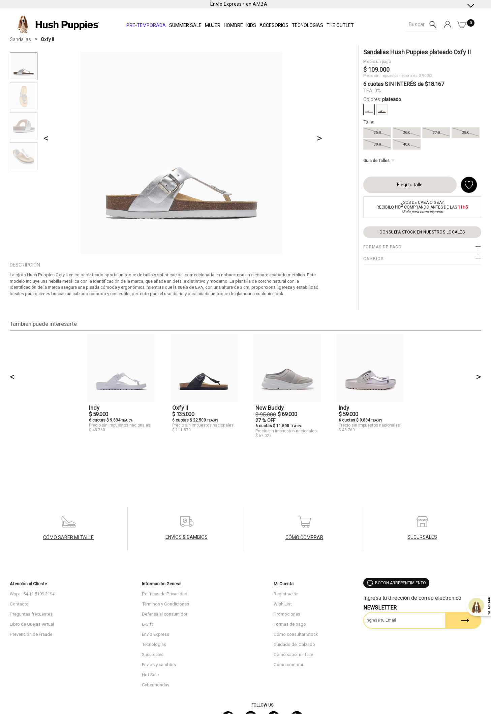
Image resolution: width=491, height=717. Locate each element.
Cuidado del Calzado (294, 644)
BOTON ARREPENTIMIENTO (400, 583)
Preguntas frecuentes (31, 614)
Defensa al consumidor (164, 614)
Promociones (287, 614)
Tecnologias (307, 25)
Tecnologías (154, 644)
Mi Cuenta (284, 583)
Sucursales (152, 654)
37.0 (436, 132)
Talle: (368, 122)
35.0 (377, 132)
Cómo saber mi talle (293, 654)
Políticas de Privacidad (164, 593)
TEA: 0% (372, 90)
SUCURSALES (422, 537)
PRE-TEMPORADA (146, 25)
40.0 (406, 144)
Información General (161, 583)
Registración (286, 593)
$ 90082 (425, 75)
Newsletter (380, 607)
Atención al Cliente (28, 583)
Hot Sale (150, 674)
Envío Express (155, 634)
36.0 (406, 132)
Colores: (382, 99)
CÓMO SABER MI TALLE (68, 537)
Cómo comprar (288, 664)
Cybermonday (155, 684)
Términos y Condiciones (165, 603)
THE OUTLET (340, 25)
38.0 (465, 132)
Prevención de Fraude (31, 634)
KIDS (251, 25)
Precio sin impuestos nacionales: (390, 75)
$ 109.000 (376, 69)
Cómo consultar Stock (296, 634)
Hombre (233, 25)
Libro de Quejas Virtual (32, 624)
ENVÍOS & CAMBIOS (186, 537)
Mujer (212, 25)
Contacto (19, 603)
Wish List (283, 603)
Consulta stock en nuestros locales (422, 232)
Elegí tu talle (410, 184)
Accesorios (273, 25)
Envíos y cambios (159, 664)
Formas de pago (290, 624)
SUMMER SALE (185, 25)
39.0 (377, 144)
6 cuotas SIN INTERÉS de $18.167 (403, 84)
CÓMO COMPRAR (304, 537)
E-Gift (147, 624)
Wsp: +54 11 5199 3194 (32, 593)
